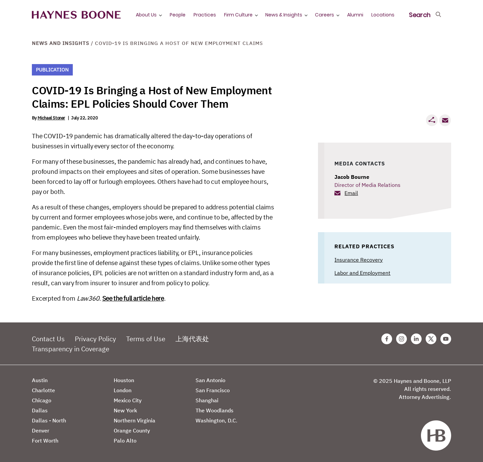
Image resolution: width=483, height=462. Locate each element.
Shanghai (207, 400)
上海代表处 (192, 338)
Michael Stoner (51, 118)
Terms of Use (145, 338)
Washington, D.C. (216, 420)
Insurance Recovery (358, 259)
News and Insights (60, 43)
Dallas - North (49, 420)
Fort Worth (45, 440)
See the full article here (133, 298)
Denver (40, 430)
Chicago (41, 400)
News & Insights (283, 14)
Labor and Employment (362, 272)
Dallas (40, 410)
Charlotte (43, 390)
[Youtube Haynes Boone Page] (445, 338)
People (177, 14)
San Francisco (213, 390)
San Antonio (210, 380)
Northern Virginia (134, 420)
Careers (324, 14)
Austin (40, 380)
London (122, 390)
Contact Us (48, 338)
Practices (205, 14)
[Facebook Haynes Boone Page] (386, 338)
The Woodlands (214, 410)
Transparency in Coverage (70, 348)
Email (351, 193)
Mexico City (128, 400)
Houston (124, 380)
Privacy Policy (95, 338)
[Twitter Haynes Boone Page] (431, 338)
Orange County (132, 430)
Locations (382, 14)
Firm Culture (238, 14)
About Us (146, 14)
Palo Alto (125, 440)
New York (125, 410)
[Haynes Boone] (76, 15)
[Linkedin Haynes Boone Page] (416, 338)
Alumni (355, 14)
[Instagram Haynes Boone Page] (401, 338)
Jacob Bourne (351, 176)
